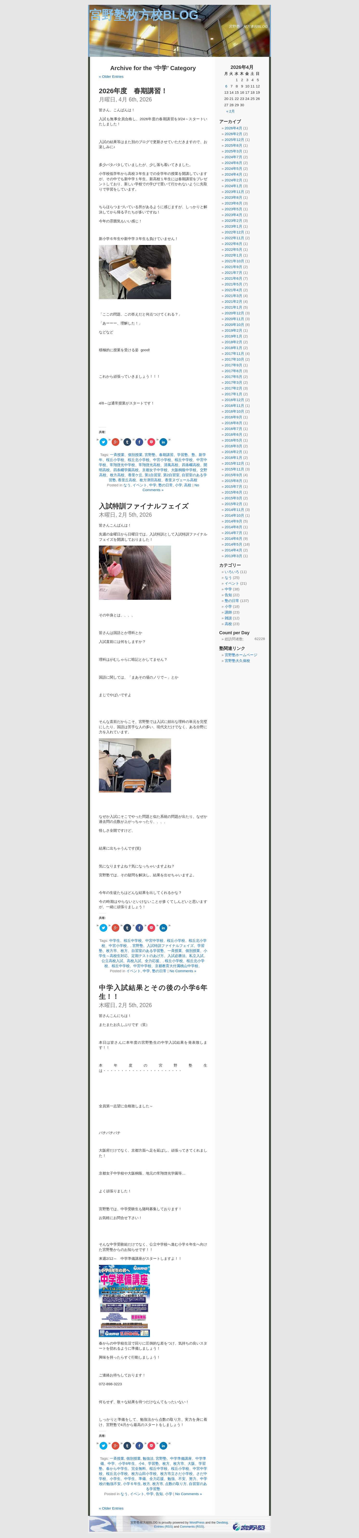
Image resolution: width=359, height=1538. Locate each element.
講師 (228, 612)
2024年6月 (233, 163)
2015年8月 (233, 481)
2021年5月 (233, 284)
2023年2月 (233, 220)
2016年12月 (234, 400)
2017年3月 (233, 382)
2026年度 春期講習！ (133, 91)
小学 (178, 485)
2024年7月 (233, 157)
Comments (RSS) (192, 1526)
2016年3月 (233, 446)
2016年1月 (233, 457)
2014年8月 (233, 527)
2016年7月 (233, 429)
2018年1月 (233, 348)
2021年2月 (233, 301)
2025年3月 (233, 151)
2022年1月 (233, 255)
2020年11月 (234, 319)
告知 (159, 1494)
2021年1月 (233, 307)
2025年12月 (234, 140)
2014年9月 (233, 521)
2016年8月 (233, 423)
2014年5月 (233, 544)
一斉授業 (117, 1458)
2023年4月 (233, 215)
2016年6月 (233, 434)
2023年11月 (234, 192)
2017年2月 (233, 388)
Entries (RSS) (163, 1526)
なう (127, 485)
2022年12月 (234, 232)
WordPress (197, 1522)
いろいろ (232, 572)
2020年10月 (234, 325)
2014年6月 (233, 538)
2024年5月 (233, 168)
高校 (187, 485)
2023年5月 (233, 209)
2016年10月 (234, 411)
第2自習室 (171, 475)
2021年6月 (233, 278)
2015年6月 (233, 492)
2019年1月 (233, 336)
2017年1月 (233, 394)
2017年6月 (233, 371)
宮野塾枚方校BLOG (144, 15)
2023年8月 (233, 197)
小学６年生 (132, 1484)
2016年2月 (233, 452)
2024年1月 (233, 186)
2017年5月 (233, 377)
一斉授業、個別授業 (126, 455)
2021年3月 (233, 296)
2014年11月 (234, 510)
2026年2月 (233, 134)
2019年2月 (233, 330)
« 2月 (230, 111)
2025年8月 (233, 145)
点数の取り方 (176, 1484)
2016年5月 (233, 440)
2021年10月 (234, 261)
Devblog (222, 1522)
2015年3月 (233, 498)
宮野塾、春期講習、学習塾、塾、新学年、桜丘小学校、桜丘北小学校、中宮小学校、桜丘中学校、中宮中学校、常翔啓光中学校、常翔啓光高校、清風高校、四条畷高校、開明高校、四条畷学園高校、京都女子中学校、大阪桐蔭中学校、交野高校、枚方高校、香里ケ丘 (153, 465)
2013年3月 (233, 556)
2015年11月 (234, 469)
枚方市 (157, 1484)
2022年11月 (234, 238)
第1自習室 (153, 475)
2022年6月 (233, 244)
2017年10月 (234, 359)
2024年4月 (233, 174)
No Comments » (182, 971)
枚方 (146, 1484)
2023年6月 (233, 203)
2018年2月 (233, 342)
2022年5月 (233, 249)
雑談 (228, 618)
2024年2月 (233, 180)
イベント (140, 485)
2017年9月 (233, 365)
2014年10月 (234, 515)
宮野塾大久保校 (237, 661)
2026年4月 (233, 128)
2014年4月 (233, 550)
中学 (152, 485)
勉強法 (148, 1458)
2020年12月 (234, 313)
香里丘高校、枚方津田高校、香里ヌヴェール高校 (157, 480)
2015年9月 (233, 475)
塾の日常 (165, 485)
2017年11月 (234, 353)
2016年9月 (233, 417)
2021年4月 (233, 290)
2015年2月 (233, 504)
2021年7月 (233, 273)
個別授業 (133, 1458)
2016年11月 (234, 405)
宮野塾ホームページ (241, 655)
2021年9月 (233, 267)
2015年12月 (234, 463)
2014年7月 (233, 533)
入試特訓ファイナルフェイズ (144, 506)
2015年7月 (233, 486)
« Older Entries (111, 76)
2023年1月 (233, 226)
